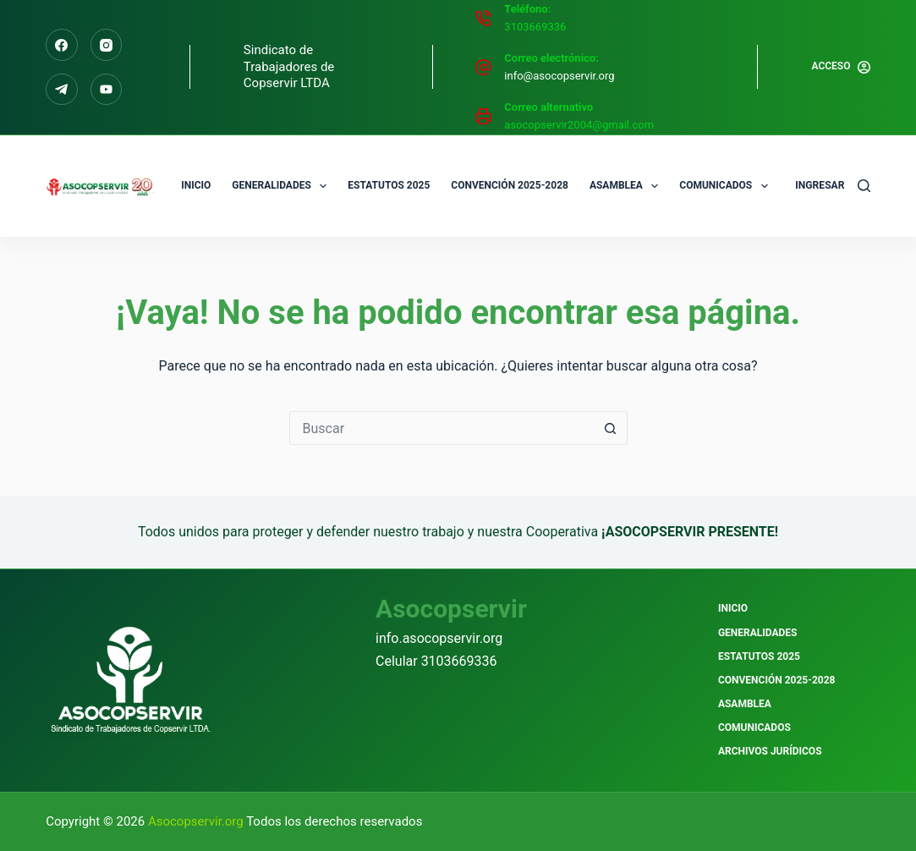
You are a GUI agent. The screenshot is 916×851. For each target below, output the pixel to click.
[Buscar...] (441, 428)
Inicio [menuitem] (196, 185)
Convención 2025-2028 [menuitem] (509, 185)
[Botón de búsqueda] (611, 428)
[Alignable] (107, 90)
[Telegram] (62, 90)
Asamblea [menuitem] (627, 186)
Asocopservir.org (197, 821)
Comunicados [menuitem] (726, 186)
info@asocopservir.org (559, 75)
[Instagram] (107, 45)
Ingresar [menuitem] (820, 184)
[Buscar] (864, 185)
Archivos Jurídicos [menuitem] (770, 751)
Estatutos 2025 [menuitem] (389, 185)
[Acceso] (840, 66)
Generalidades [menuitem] (282, 186)
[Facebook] (62, 45)
